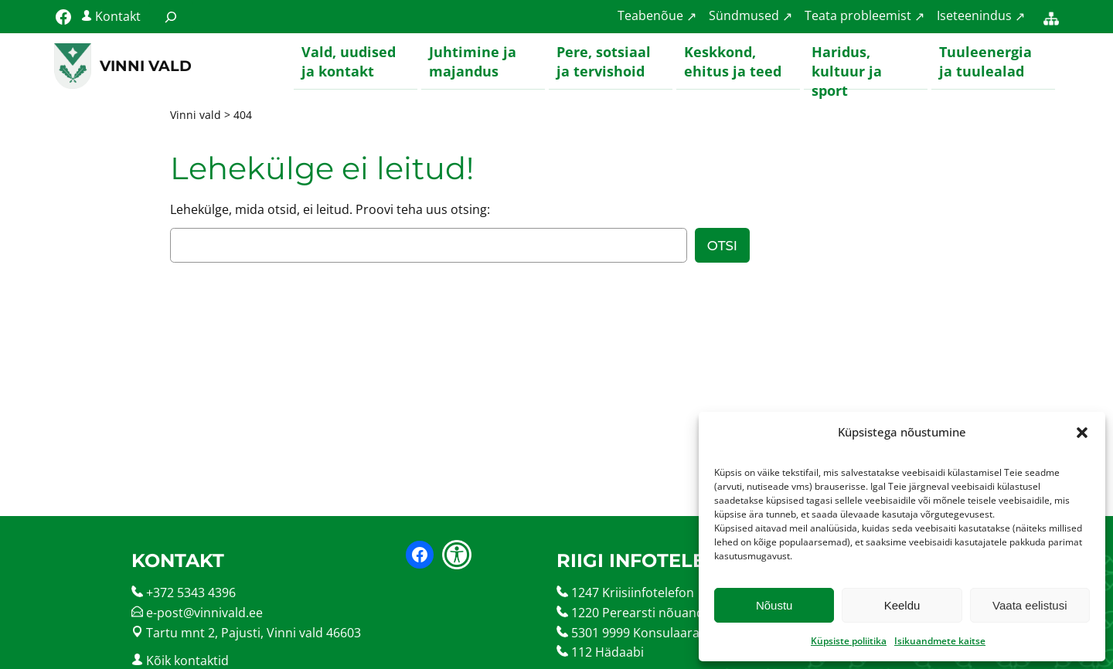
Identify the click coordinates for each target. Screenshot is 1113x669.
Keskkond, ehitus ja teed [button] (732, 61)
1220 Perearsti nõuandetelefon (661, 613)
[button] (1082, 432)
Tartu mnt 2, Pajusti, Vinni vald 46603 (253, 633)
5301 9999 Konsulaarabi (640, 633)
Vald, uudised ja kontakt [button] (348, 61)
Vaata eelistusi (1029, 605)
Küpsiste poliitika (849, 640)
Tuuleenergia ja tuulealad (985, 61)
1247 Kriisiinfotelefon (632, 593)
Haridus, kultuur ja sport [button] (847, 66)
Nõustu (774, 605)
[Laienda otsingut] (170, 16)
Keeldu (902, 605)
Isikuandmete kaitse (939, 640)
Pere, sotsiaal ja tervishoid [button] (603, 61)
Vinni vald (146, 65)
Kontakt (118, 16)
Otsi (722, 246)
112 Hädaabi (607, 652)
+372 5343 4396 (191, 593)
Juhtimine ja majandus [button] (472, 61)
